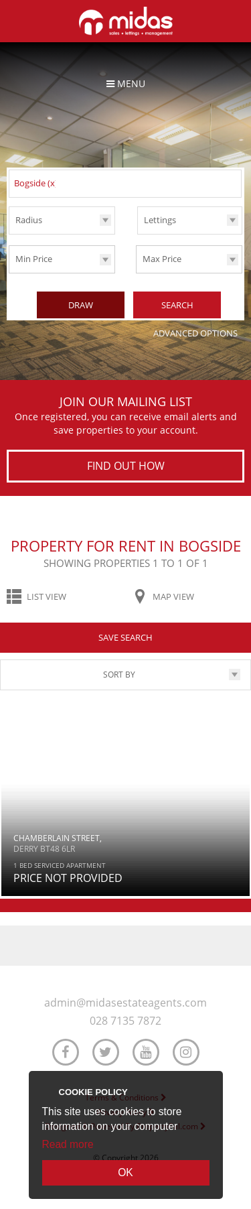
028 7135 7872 (125, 1021)
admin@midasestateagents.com (125, 1003)
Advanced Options (195, 333)
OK (125, 1172)
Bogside (36, 183)
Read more (68, 1144)
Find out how (126, 465)
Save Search (125, 637)
